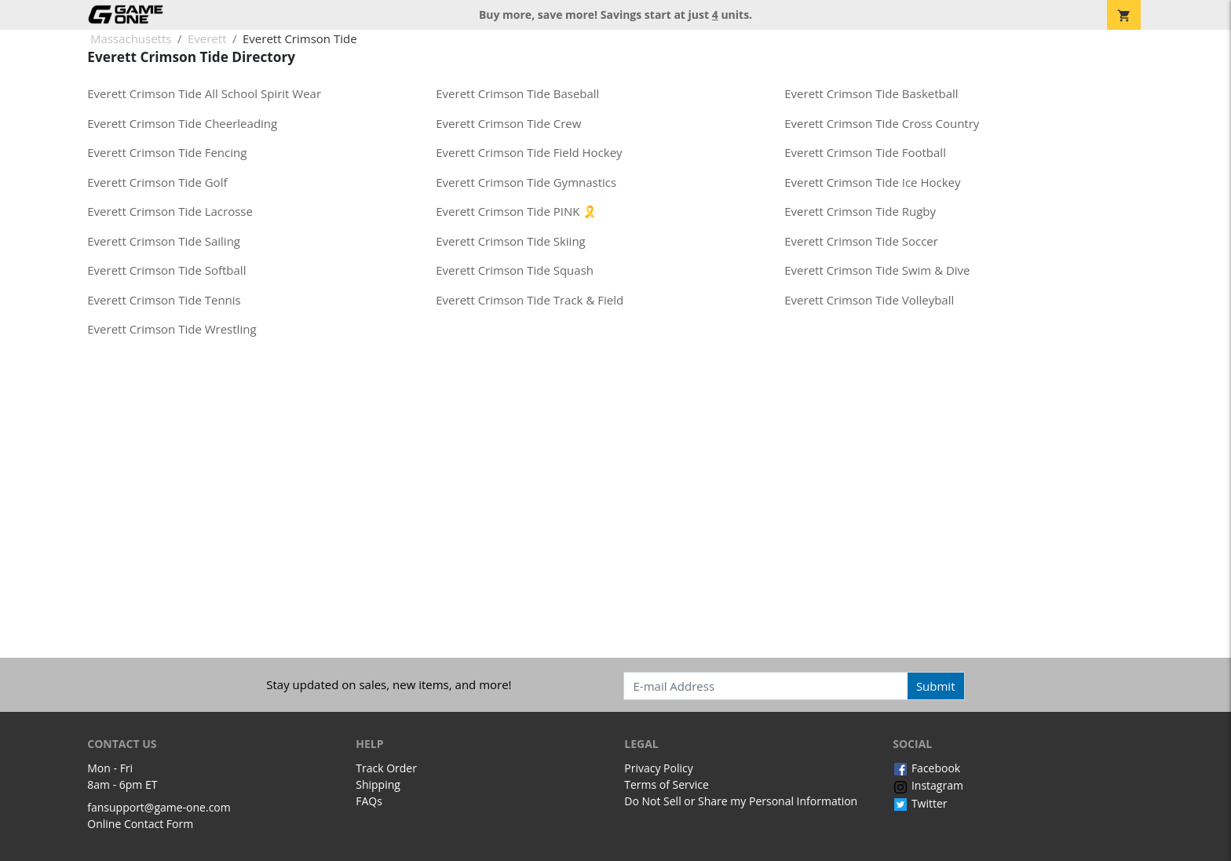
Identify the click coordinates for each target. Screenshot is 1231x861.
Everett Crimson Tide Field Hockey (529, 152)
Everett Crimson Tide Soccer (861, 241)
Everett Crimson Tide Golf (157, 182)
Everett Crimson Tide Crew (508, 123)
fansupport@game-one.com (159, 807)
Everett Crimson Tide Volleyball (869, 300)
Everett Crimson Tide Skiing (510, 241)
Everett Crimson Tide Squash (515, 270)
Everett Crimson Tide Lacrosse (170, 211)
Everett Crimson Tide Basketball (871, 93)
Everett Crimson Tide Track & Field (529, 300)
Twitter (920, 803)
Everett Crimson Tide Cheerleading (182, 123)
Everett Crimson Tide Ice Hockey (872, 182)
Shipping (378, 784)
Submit (935, 686)
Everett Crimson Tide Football (865, 152)
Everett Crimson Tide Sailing (163, 241)
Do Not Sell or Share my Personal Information (740, 801)
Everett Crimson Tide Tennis (163, 300)
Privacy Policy (658, 768)
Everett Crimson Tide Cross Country (881, 123)
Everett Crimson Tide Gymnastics (526, 182)
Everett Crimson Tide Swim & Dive (877, 270)
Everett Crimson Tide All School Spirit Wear (204, 93)
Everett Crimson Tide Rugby (860, 211)
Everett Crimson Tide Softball (166, 270)
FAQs (369, 801)
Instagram (928, 785)
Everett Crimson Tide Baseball (517, 93)
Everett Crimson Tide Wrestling (171, 329)
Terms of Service (666, 784)
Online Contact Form (140, 823)
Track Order (386, 768)
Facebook (926, 768)
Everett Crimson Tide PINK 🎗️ (516, 211)
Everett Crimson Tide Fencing (167, 152)
